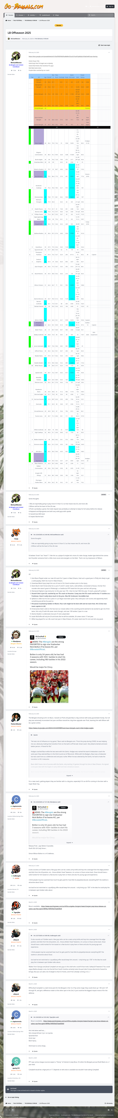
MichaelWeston (15, 38)
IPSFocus (57, 1115)
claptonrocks (16, 806)
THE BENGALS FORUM (41, 38)
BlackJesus (17, 641)
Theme (51, 1115)
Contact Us (9, 1115)
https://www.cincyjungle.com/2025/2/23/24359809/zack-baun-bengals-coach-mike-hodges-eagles (61, 728)
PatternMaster (16, 724)
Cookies (16, 1115)
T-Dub (16, 539)
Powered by (104, 1115)
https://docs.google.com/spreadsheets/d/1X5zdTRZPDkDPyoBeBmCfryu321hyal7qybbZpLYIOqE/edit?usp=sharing (63, 56)
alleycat (16, 940)
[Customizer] (86, 6)
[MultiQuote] (29, 488)
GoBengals (17, 876)
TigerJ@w (17, 912)
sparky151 (16, 1068)
